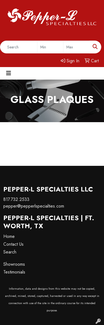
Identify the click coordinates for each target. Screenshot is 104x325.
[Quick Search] (18, 47)
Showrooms (14, 264)
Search (9, 252)
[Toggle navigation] (8, 73)
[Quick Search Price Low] (50, 47)
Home (9, 236)
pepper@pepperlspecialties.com (33, 206)
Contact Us (13, 244)
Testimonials (14, 272)
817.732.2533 (16, 199)
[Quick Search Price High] (76, 47)
